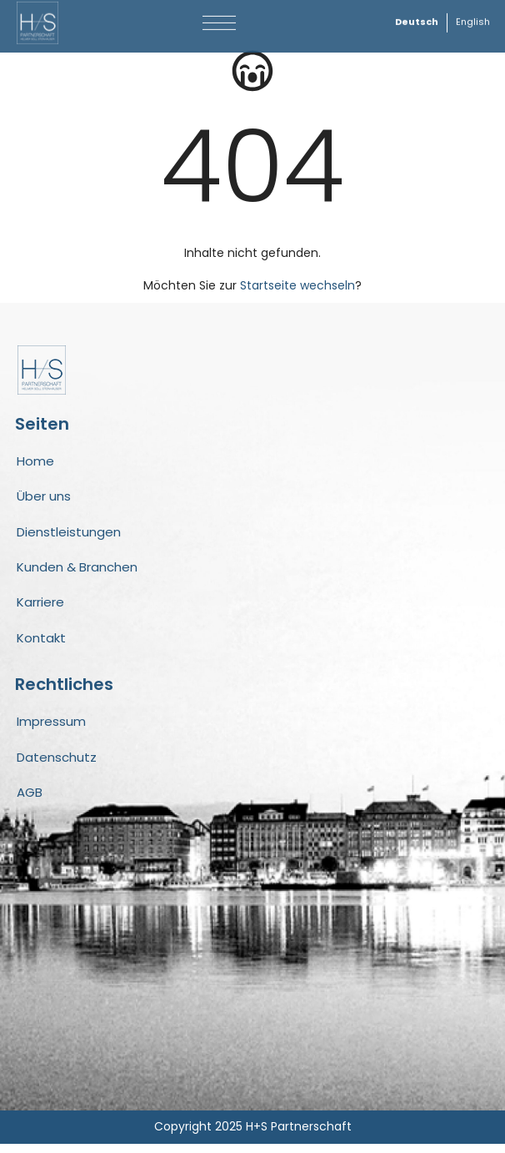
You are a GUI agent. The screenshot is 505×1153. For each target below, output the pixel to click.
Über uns (44, 505)
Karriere (40, 611)
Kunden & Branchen (77, 576)
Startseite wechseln (297, 294)
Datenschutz (57, 766)
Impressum (51, 730)
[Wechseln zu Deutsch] (417, 19)
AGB (29, 801)
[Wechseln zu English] (473, 19)
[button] (219, 19)
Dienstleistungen (69, 541)
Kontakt (41, 647)
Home (35, 470)
